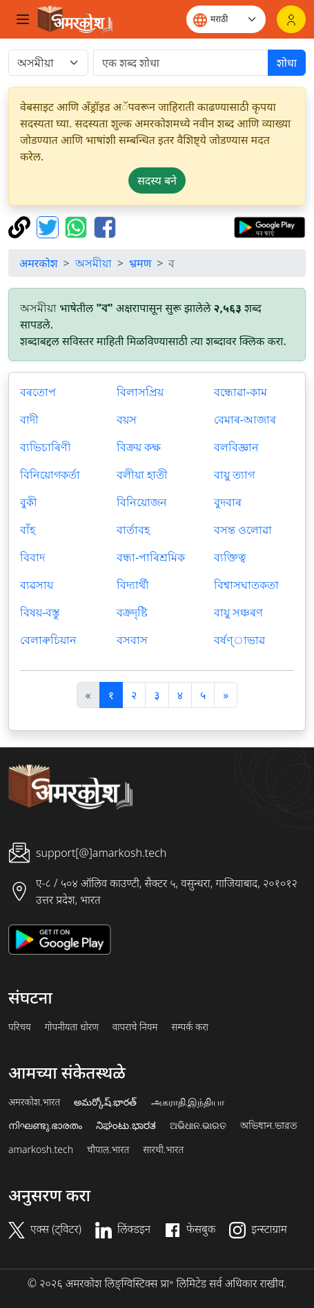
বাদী (29, 419)
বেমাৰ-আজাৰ (245, 419)
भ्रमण (140, 263)
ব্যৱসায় (36, 584)
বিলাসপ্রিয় (140, 391)
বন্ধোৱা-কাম (240, 391)
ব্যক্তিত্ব (230, 557)
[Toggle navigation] (22, 19)
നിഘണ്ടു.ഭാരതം (45, 1125)
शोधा (287, 62)
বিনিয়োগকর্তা (50, 474)
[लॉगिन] (291, 19)
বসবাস (132, 639)
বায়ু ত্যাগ (234, 474)
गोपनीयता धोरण (72, 1027)
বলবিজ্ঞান (236, 447)
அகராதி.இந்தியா (187, 1102)
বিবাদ (32, 557)
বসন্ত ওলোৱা (243, 529)
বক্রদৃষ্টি (132, 612)
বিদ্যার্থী (133, 584)
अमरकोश (38, 263)
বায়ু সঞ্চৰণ (238, 612)
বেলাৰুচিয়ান (48, 639)
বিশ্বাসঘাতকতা (246, 584)
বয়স (127, 419)
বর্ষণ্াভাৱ (239, 639)
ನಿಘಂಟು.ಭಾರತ (125, 1125)
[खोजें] (180, 63)
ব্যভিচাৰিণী (45, 447)
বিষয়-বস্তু (40, 612)
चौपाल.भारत (108, 1149)
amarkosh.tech (40, 1149)
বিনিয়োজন (142, 502)
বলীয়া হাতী (142, 474)
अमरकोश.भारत (34, 1102)
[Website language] (226, 19)
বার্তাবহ (133, 529)
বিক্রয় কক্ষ (139, 447)
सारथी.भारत (163, 1149)
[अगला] (225, 695)
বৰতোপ (38, 391)
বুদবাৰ (228, 502)
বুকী (28, 502)
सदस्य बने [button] (157, 180)
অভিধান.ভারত (268, 1125)
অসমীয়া (93, 263)
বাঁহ (27, 529)
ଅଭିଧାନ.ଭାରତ (198, 1125)
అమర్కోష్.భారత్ (105, 1102)
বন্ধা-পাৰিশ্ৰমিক (151, 557)
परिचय (19, 1027)
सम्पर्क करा (189, 1027)
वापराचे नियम (135, 1027)
